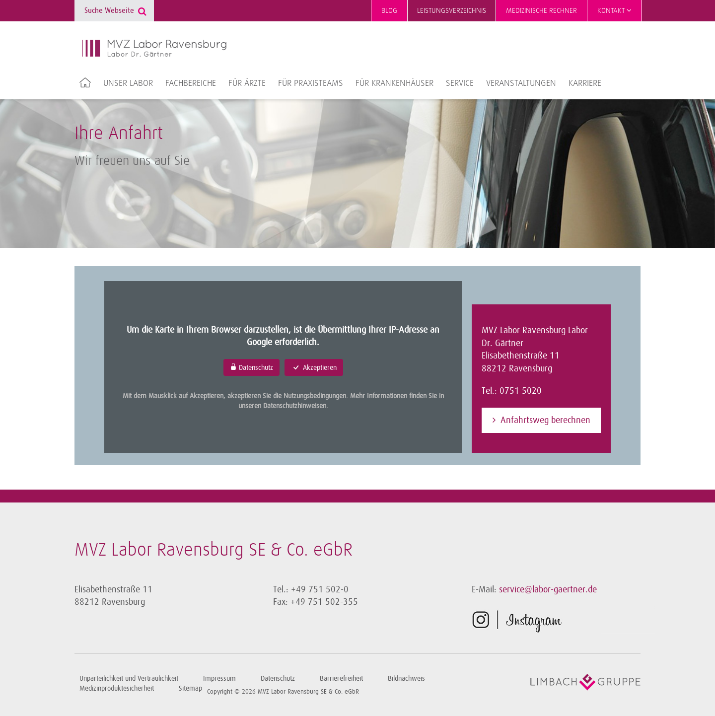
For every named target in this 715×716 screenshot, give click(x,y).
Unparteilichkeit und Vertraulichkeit (128, 678)
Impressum (219, 678)
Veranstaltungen (521, 83)
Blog (389, 10)
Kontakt (614, 10)
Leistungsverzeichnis (451, 10)
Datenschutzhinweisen (294, 406)
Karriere (585, 83)
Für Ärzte (247, 83)
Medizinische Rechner (541, 10)
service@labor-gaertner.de (548, 589)
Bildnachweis (406, 678)
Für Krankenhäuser (394, 83)
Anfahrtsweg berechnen (545, 420)
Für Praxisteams (310, 83)
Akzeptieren (314, 367)
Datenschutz (251, 367)
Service (460, 83)
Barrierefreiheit (341, 678)
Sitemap (190, 688)
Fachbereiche (190, 83)
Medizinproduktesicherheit (116, 688)
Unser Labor (128, 83)
